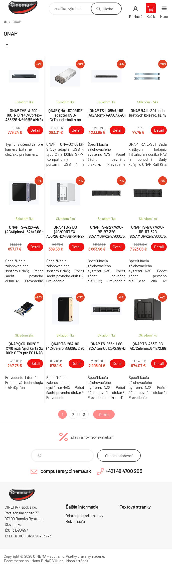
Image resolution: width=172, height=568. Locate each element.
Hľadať (108, 8)
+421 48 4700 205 (123, 471)
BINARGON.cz (52, 560)
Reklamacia (75, 521)
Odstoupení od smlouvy (84, 515)
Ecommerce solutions (22, 560)
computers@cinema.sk (65, 471)
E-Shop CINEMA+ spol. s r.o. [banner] (26, 7)
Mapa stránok (77, 560)
